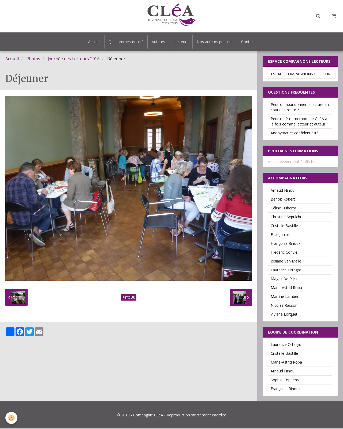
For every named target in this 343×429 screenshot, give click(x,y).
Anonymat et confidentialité (295, 133)
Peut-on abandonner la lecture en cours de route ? (300, 107)
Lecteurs (180, 41)
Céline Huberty (283, 208)
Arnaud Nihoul (283, 190)
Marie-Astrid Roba (286, 288)
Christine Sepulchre (287, 217)
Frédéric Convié (284, 252)
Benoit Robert (283, 199)
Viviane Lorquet (284, 314)
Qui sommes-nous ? (126, 41)
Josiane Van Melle (286, 261)
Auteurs (158, 41)
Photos (33, 59)
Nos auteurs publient (215, 41)
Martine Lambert (285, 296)
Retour (128, 298)
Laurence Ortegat (286, 270)
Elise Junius (280, 235)
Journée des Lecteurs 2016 (74, 59)
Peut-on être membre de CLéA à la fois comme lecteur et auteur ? (299, 122)
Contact (248, 41)
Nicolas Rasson (284, 305)
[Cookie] (11, 418)
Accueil (94, 41)
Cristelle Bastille (284, 226)
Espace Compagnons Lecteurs (302, 74)
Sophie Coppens (285, 380)
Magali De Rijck (284, 279)
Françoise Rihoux (285, 243)
